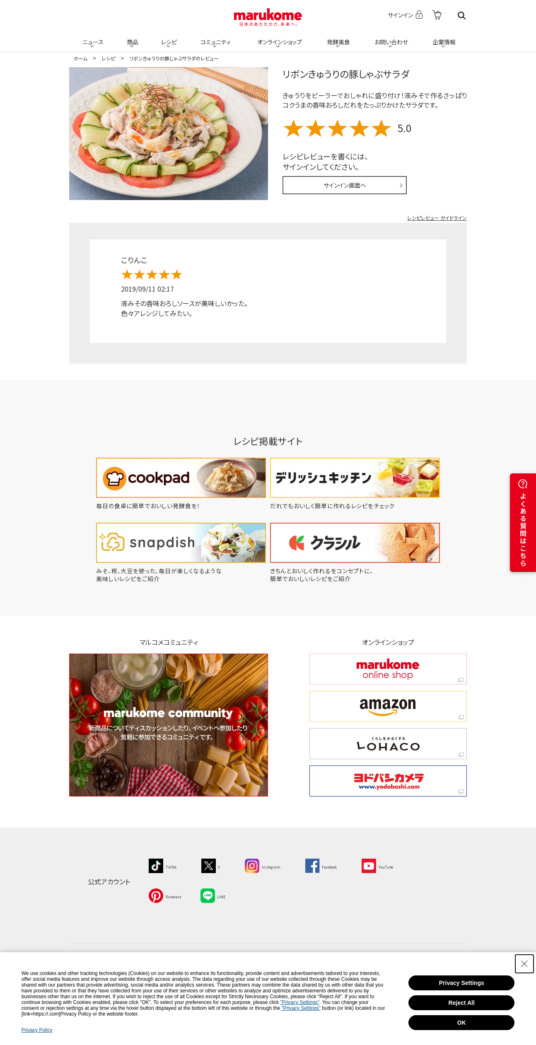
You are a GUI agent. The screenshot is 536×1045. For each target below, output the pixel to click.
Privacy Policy (37, 1030)
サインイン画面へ (345, 185)
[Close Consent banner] (524, 964)
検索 (461, 15)
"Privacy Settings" (299, 1002)
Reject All (462, 1002)
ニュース (92, 38)
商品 (132, 38)
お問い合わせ (390, 38)
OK (461, 1022)
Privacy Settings (461, 983)
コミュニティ (215, 38)
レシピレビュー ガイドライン (437, 217)
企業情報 (443, 38)
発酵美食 (337, 38)
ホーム (80, 58)
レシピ (168, 38)
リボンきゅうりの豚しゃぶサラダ (345, 74)
